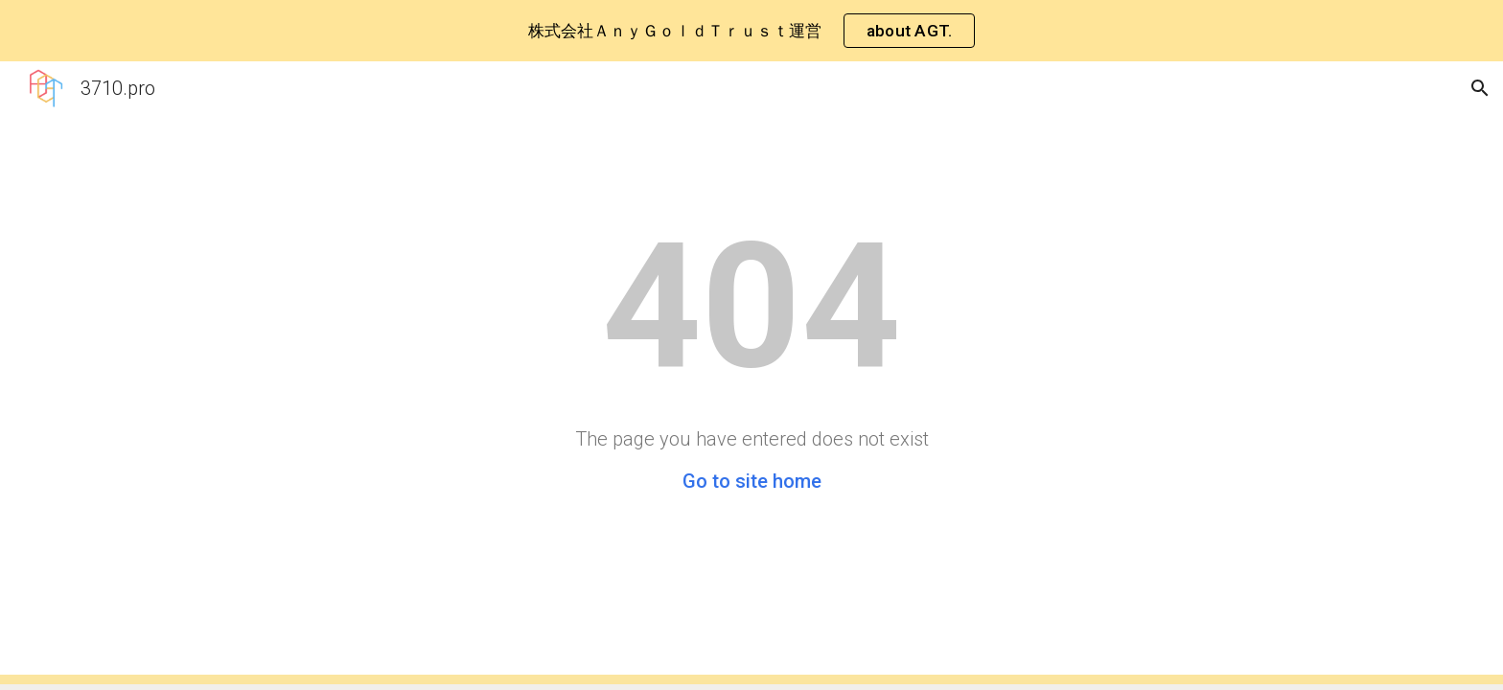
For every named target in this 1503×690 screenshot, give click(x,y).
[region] (751, 30)
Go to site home (751, 481)
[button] (1480, 88)
